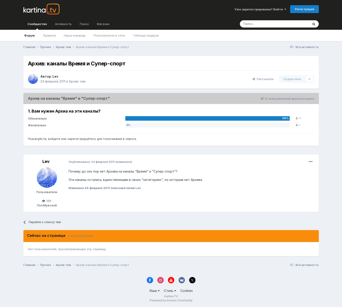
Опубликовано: (92, 162)
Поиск (84, 24)
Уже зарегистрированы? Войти (260, 9)
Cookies (186, 291)
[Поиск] (262, 24)
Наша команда (74, 35)
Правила (49, 35)
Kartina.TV (171, 296)
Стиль (170, 291)
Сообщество (37, 26)
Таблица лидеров (146, 35)
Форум (29, 35)
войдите (54, 139)
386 (46, 201)
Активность (63, 24)
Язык (154, 291)
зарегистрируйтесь (81, 139)
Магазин (103, 24)
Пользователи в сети (109, 35)
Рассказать (263, 79)
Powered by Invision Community (171, 300)
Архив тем (77, 81)
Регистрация (304, 9)
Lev (55, 76)
